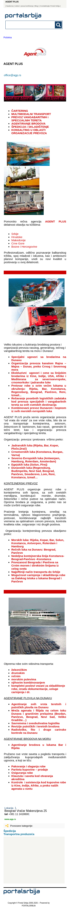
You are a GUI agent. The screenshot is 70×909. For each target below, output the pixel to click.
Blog (36, 6)
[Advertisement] (34, 860)
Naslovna (9, 6)
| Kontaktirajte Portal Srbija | (49, 6)
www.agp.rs (10, 819)
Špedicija (10, 830)
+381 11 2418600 (19, 814)
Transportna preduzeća (19, 834)
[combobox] (28, 24)
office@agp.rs (12, 75)
